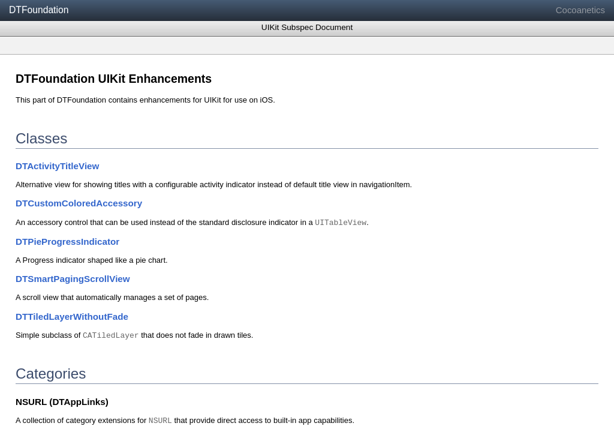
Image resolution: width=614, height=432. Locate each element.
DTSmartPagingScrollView (73, 279)
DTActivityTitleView (57, 166)
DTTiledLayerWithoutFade (72, 316)
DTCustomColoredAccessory (79, 203)
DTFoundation (38, 10)
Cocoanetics (580, 10)
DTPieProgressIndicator (67, 241)
